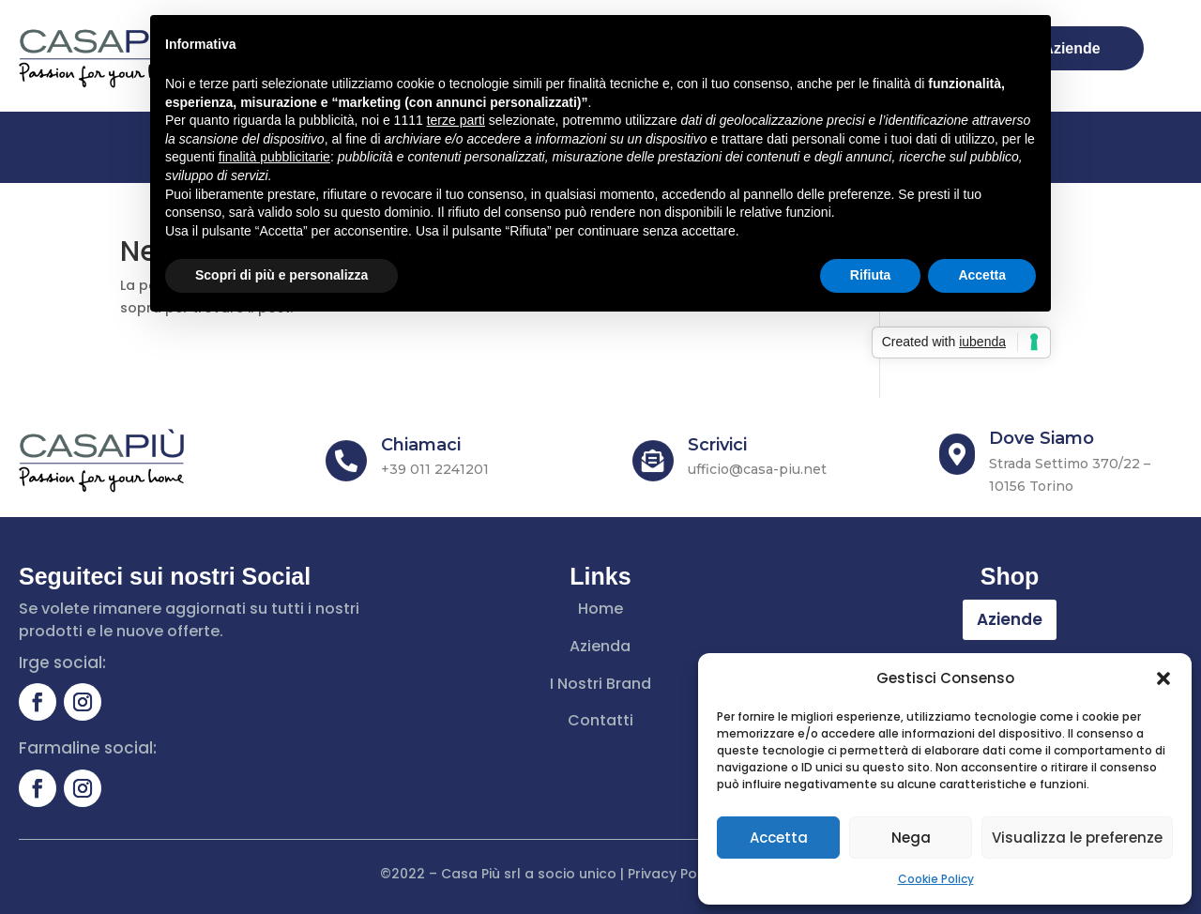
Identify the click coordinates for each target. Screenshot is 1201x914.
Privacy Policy (674, 873)
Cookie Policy (936, 879)
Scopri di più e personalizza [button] (281, 274)
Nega (911, 837)
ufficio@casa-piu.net (757, 469)
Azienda (600, 646)
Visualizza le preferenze (1077, 837)
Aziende (1009, 619)
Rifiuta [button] (870, 274)
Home (600, 608)
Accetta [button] (982, 274)
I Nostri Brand (600, 683)
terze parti (456, 120)
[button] (1163, 678)
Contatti (600, 720)
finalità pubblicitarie (274, 156)
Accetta (779, 837)
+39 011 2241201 (435, 469)
